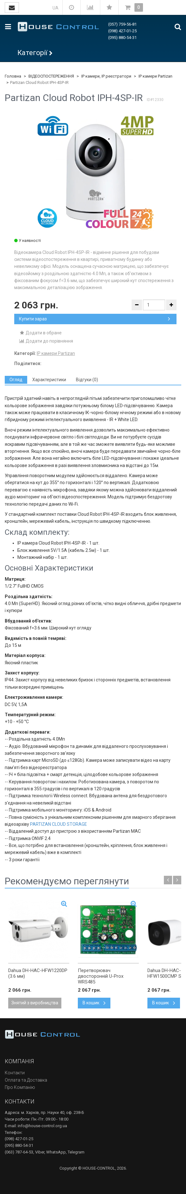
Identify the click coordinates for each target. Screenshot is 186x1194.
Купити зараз (94, 318)
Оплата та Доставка (26, 1080)
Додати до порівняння (46, 341)
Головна (13, 76)
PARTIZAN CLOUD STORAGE (58, 824)
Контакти (15, 1072)
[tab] (16, 380)
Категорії (32, 53)
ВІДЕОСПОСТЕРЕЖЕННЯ (51, 76)
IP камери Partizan (155, 76)
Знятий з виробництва (34, 1002)
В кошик (94, 1002)
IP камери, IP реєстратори (106, 76)
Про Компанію (20, 1087)
